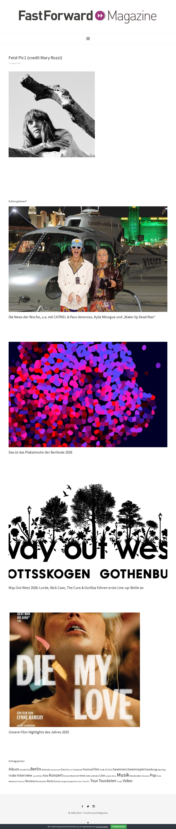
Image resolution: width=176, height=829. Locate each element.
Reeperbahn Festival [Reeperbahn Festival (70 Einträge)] (17, 781)
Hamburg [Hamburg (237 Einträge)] (151, 769)
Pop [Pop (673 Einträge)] (153, 775)
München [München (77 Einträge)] (145, 776)
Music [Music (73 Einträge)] (114, 776)
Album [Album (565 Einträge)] (14, 769)
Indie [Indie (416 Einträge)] (12, 775)
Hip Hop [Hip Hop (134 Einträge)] (162, 769)
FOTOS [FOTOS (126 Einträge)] (108, 769)
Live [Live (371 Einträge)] (102, 775)
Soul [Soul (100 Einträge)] (79, 781)
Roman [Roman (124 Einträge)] (57, 781)
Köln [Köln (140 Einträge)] (88, 775)
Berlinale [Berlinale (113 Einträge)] (46, 769)
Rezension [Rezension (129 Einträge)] (41, 781)
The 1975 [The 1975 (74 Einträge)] (86, 781)
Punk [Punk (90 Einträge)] (159, 776)
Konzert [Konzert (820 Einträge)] (56, 775)
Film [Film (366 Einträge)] (96, 769)
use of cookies (102, 826)
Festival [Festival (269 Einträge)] (88, 769)
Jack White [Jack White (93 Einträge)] (37, 776)
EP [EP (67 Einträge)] (71, 770)
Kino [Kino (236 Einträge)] (45, 775)
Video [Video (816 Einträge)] (127, 780)
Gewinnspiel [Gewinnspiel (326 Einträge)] (136, 769)
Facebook (82, 807)
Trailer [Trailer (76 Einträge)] (119, 781)
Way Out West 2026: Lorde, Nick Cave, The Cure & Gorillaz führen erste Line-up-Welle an (76, 587)
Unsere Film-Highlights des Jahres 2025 (39, 732)
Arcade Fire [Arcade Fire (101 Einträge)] (25, 769)
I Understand (119, 826)
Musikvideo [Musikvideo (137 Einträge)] (136, 775)
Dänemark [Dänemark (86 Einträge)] (55, 769)
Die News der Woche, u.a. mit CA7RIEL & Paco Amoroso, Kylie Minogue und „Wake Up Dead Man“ (82, 317)
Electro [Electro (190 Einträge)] (65, 769)
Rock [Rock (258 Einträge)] (50, 781)
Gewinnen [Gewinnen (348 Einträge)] (120, 769)
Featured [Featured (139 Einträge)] (77, 769)
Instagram (93, 807)
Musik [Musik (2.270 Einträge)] (123, 775)
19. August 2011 (15, 63)
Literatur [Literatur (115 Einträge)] (95, 775)
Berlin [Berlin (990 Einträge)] (35, 769)
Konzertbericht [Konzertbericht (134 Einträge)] (71, 775)
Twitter (88, 807)
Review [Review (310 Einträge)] (30, 781)
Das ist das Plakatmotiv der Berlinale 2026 (40, 452)
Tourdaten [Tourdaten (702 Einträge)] (107, 780)
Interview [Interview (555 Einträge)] (24, 775)
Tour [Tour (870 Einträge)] (94, 780)
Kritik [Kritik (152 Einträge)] (82, 775)
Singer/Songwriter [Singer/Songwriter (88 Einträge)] (69, 781)
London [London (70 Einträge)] (108, 776)
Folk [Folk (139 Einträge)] (102, 769)
